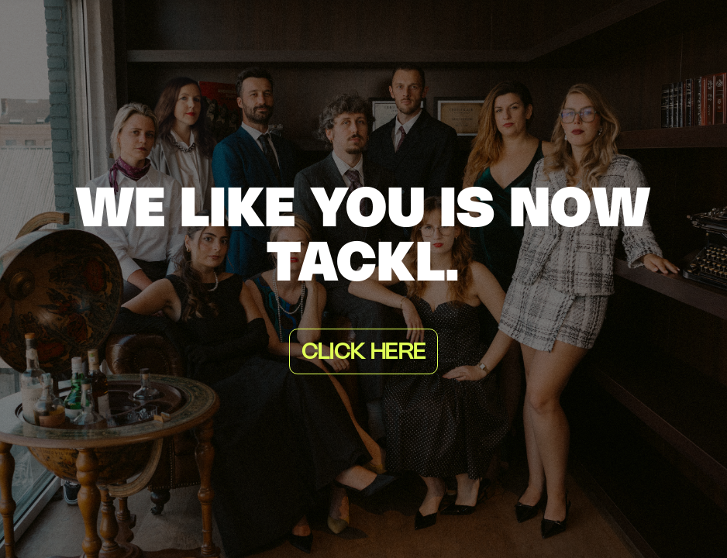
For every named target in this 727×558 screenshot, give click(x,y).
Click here (363, 352)
